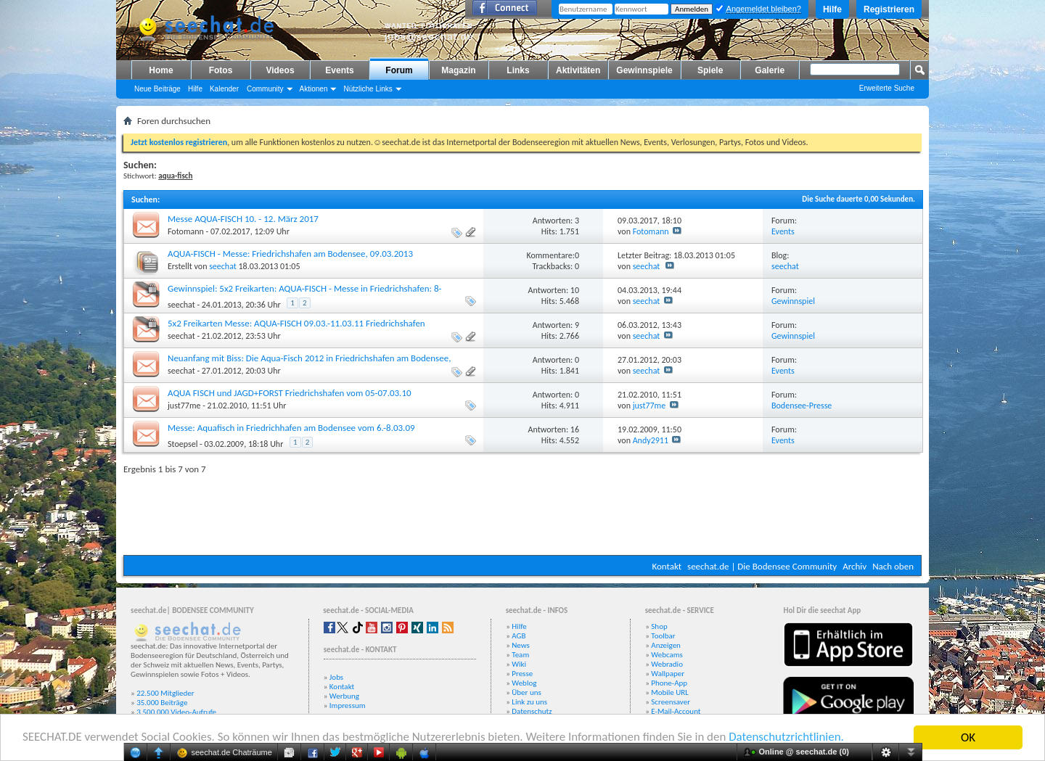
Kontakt (666, 566)
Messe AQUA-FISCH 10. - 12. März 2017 (243, 218)
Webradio (667, 664)
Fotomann (186, 231)
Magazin (458, 70)
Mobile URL (670, 692)
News (521, 645)
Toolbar (663, 636)
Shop (659, 626)
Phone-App (669, 683)
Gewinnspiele (644, 70)
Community (265, 89)
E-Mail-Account (675, 711)
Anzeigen (666, 645)
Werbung (344, 696)
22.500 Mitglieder (165, 693)
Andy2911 (650, 440)
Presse (522, 673)
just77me (184, 405)
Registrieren (889, 9)
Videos (280, 70)
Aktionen (314, 89)
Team (520, 654)
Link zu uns (529, 702)
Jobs (336, 677)
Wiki (519, 664)
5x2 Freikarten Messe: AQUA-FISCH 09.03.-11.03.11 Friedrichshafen (296, 323)
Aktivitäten (578, 70)
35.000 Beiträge (161, 702)
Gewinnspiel (793, 301)
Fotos (221, 70)
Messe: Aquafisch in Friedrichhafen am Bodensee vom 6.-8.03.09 (291, 427)
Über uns (526, 692)
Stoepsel (182, 444)
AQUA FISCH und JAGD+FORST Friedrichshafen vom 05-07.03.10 (289, 392)
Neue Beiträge (157, 89)
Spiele (710, 70)
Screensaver (670, 702)
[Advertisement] (522, 511)
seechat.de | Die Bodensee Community (762, 566)
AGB (518, 636)
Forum (398, 70)
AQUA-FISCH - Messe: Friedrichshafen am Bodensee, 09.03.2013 (290, 253)
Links (518, 70)
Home (161, 70)
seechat (223, 266)
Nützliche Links (367, 89)
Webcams (667, 654)
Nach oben (893, 566)
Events (339, 70)
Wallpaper (667, 673)
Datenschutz (532, 711)
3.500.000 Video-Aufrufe (176, 712)
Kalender (224, 89)
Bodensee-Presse (801, 405)
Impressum (347, 705)
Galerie (769, 70)
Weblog (524, 683)
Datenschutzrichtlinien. (789, 738)
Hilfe (832, 9)
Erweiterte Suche (886, 88)
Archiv (854, 566)
